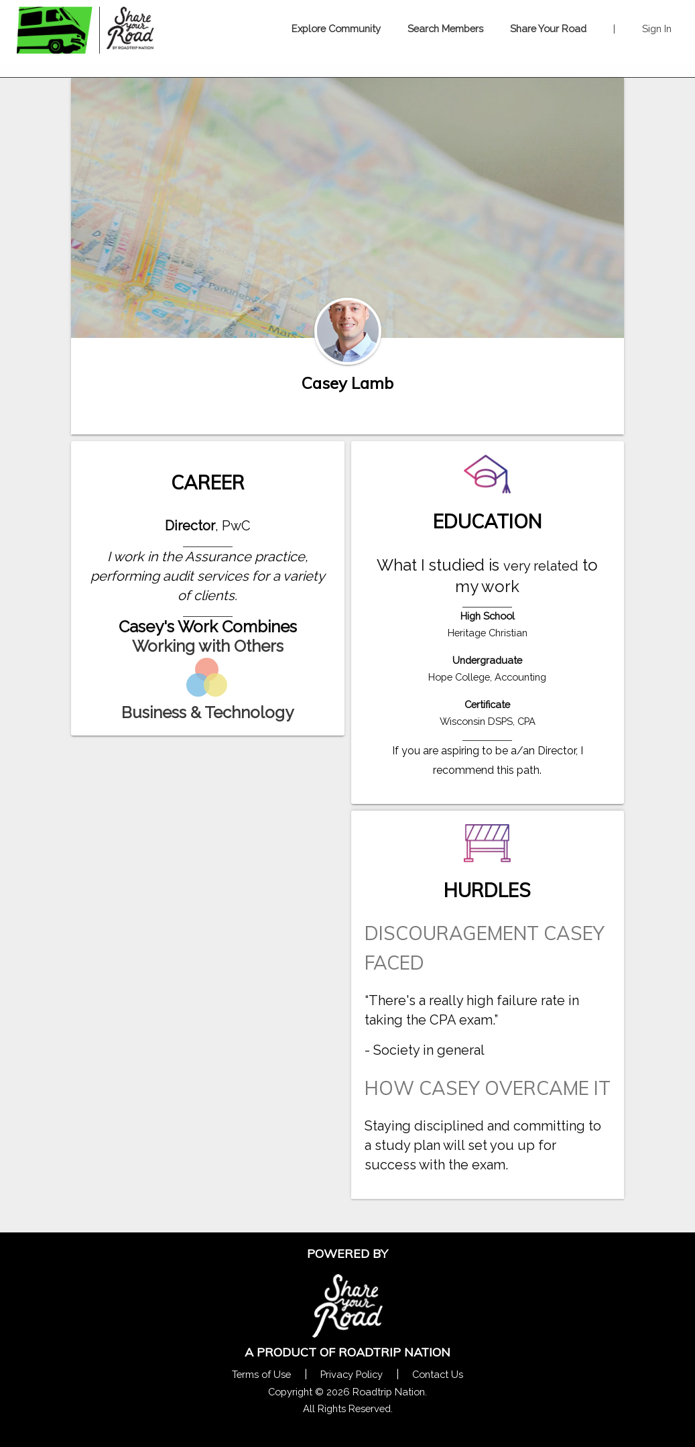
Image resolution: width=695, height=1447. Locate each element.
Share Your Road (548, 28)
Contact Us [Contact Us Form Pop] (437, 1374)
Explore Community (336, 28)
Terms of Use (261, 1374)
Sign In (657, 28)
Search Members (445, 28)
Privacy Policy (351, 1374)
